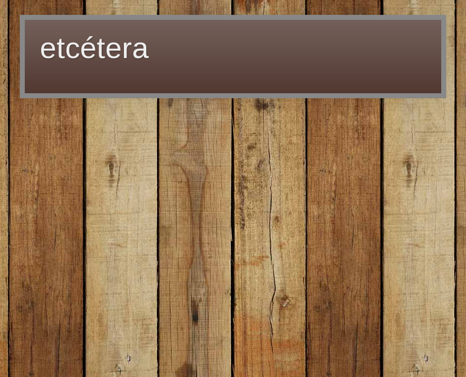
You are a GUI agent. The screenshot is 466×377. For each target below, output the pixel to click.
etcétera (94, 47)
